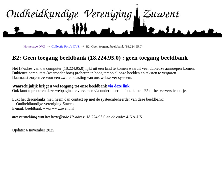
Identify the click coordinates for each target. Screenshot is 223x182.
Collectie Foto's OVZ (66, 46)
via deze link (119, 86)
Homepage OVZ (34, 46)
